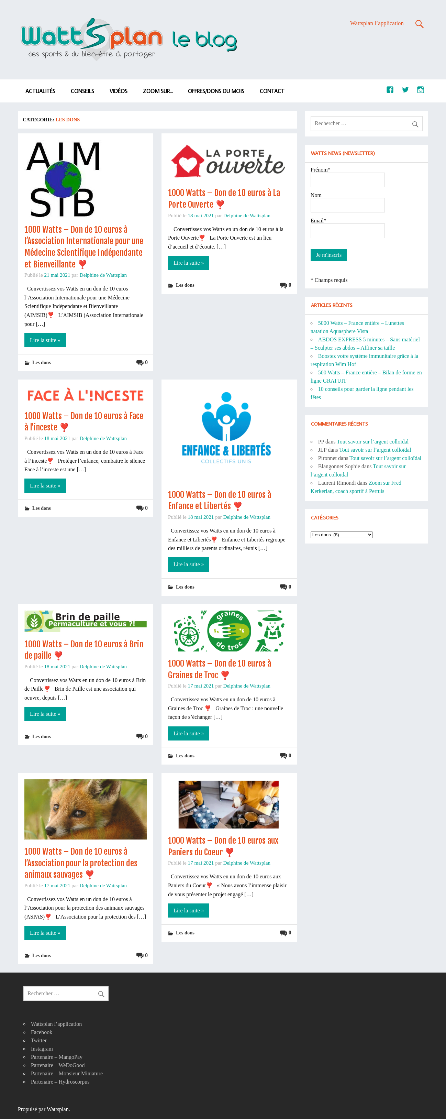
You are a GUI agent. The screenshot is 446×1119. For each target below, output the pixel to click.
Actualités (40, 91)
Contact (272, 91)
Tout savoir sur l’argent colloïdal (373, 442)
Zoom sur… (158, 91)
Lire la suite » (45, 340)
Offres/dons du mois (216, 91)
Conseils (82, 91)
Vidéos (118, 91)
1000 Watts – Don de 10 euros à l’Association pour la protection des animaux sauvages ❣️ (80, 863)
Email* (318, 220)
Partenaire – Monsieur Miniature (67, 1073)
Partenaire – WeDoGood (58, 1065)
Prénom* (321, 170)
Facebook (41, 1032)
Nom (316, 195)
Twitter (39, 1040)
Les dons (41, 362)
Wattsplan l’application (377, 23)
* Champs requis (329, 280)
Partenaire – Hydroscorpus (60, 1082)
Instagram (42, 1049)
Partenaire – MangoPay (56, 1057)
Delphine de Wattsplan (103, 275)
